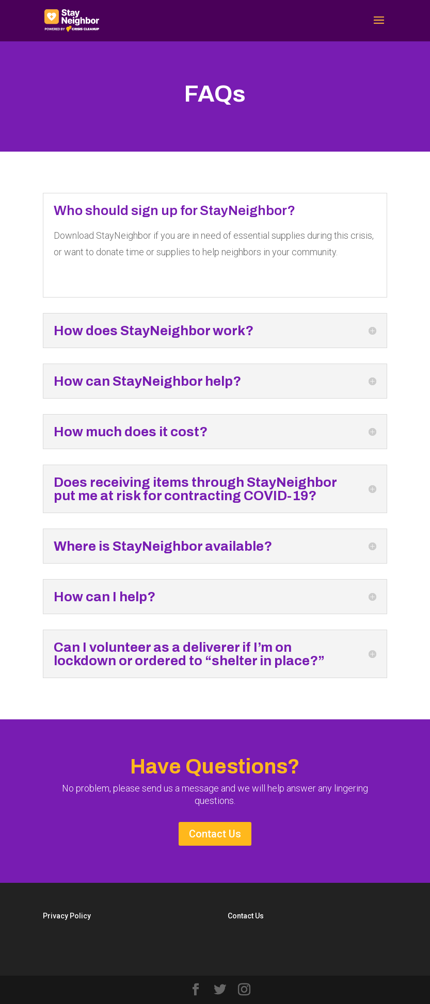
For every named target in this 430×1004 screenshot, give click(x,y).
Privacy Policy (67, 916)
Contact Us (215, 834)
